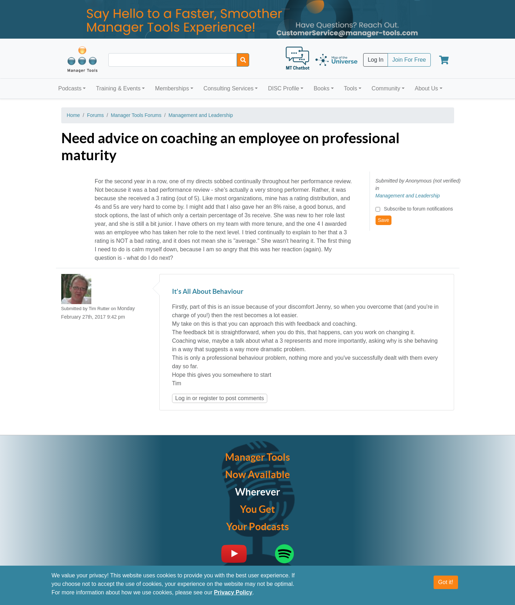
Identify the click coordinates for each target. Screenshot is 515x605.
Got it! (445, 582)
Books (321, 88)
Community (386, 88)
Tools (350, 88)
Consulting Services (228, 88)
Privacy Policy (233, 592)
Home (73, 115)
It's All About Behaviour (208, 292)
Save (383, 220)
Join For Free (409, 60)
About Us (426, 88)
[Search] (243, 60)
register (208, 398)
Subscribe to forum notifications (418, 209)
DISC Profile (283, 88)
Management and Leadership (200, 115)
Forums (95, 115)
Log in (183, 398)
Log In (375, 60)
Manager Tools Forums (136, 115)
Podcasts (70, 88)
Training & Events (118, 88)
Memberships (172, 88)
